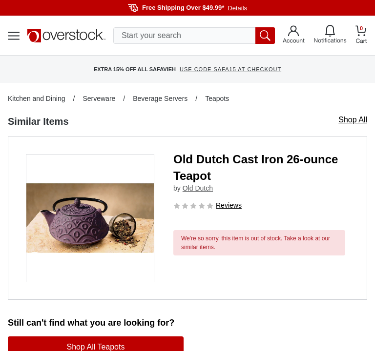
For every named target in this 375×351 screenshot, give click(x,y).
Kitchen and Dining (36, 98)
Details (237, 8)
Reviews (229, 205)
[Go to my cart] (361, 35)
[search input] (194, 35)
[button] (90, 218)
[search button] (265, 35)
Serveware (99, 98)
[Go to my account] (294, 35)
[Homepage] (66, 35)
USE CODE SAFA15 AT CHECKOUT (230, 69)
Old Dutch (198, 188)
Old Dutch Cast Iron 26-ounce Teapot (255, 167)
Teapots (217, 98)
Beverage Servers (160, 98)
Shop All (352, 120)
